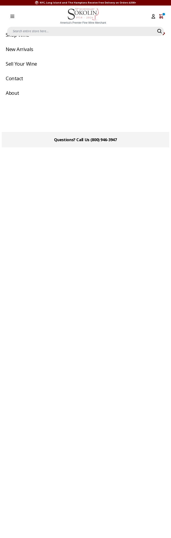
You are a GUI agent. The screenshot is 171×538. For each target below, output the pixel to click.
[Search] (159, 31)
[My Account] (153, 16)
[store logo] (83, 16)
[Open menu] (12, 16)
